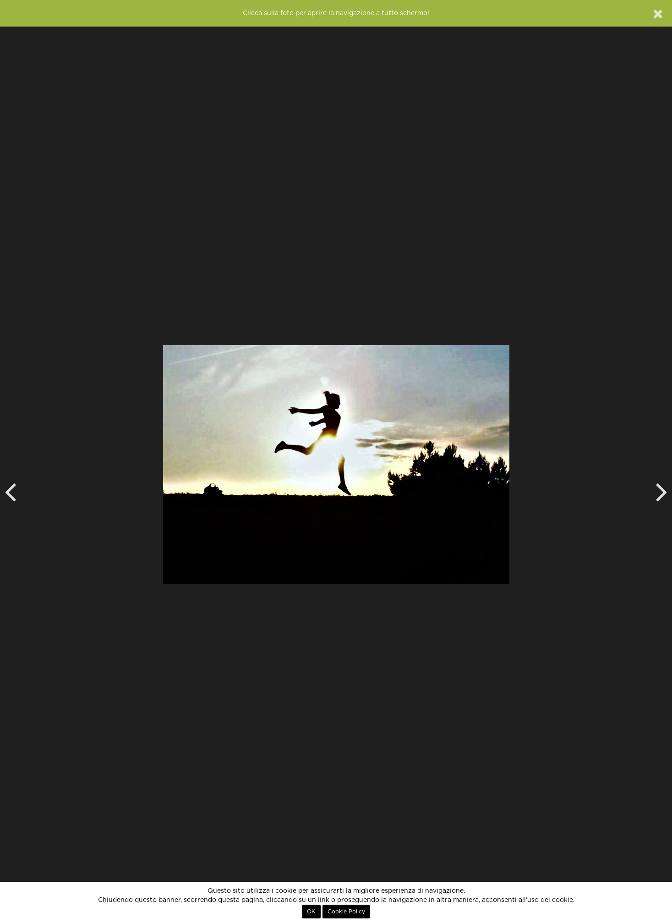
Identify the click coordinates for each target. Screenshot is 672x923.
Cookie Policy (346, 911)
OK (311, 911)
